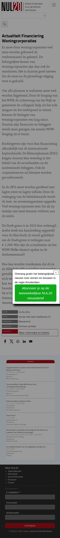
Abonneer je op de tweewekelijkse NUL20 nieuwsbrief (35, 293)
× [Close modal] (56, 272)
